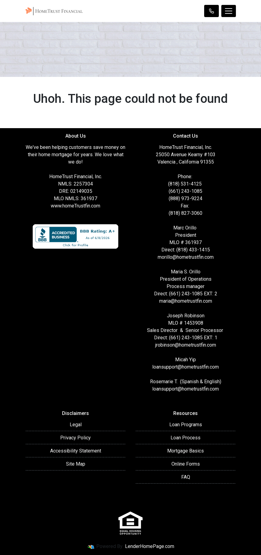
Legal (76, 424)
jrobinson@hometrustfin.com (185, 345)
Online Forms (185, 464)
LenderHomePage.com (149, 546)
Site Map (75, 464)
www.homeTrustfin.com (75, 206)
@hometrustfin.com (198, 367)
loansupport (165, 367)
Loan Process (185, 438)
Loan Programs (185, 424)
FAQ (185, 477)
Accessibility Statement (75, 451)
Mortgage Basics (185, 451)
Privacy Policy (75, 438)
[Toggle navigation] (228, 11)
